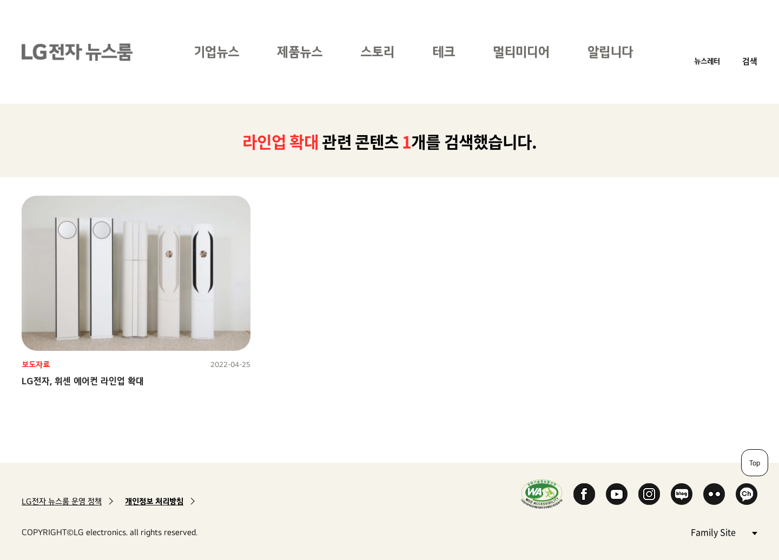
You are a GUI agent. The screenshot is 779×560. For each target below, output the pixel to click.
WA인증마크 (542, 494)
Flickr (714, 494)
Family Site (724, 531)
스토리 (377, 51)
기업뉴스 (216, 51)
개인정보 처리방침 (154, 501)
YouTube (617, 494)
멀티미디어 (521, 51)
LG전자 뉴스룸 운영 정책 (62, 501)
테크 (443, 51)
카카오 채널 (746, 494)
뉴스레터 (707, 60)
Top (754, 462)
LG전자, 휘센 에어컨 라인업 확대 (83, 380)
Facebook (584, 494)
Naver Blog (681, 494)
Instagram (649, 494)
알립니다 (610, 51)
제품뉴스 (299, 51)
